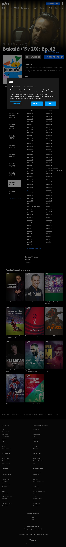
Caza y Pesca (36, 463)
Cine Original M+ (6, 431)
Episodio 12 (49, 228)
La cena (35, 431)
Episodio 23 (30, 214)
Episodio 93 (49, 119)
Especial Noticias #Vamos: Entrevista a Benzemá (32, 370)
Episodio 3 (29, 242)
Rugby (3, 491)
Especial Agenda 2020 (52, 168)
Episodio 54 (30, 173)
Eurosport (4, 498)
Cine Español (5, 434)
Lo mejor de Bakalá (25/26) (14, 115)
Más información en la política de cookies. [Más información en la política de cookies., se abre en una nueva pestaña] (28, 98)
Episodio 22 (49, 214)
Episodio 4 (48, 239)
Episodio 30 (49, 203)
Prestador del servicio (23, 534)
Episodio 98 (30, 113)
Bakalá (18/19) (12, 193)
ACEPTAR (50, 103)
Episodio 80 (30, 138)
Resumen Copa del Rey (31, 335)
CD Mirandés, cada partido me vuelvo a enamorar (14, 336)
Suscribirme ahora (53, 3)
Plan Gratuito (36, 488)
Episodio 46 (30, 184)
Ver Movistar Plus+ (37, 472)
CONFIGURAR (15, 103)
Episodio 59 (49, 165)
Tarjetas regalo (36, 500)
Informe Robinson (10, 302)
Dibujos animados (37, 458)
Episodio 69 (49, 151)
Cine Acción (5, 439)
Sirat (34, 436)
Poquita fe (35, 448)
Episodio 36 (30, 198)
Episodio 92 (30, 121)
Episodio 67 (49, 154)
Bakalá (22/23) (12, 155)
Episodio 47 (49, 181)
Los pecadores (36, 434)
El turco (35, 446)
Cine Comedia (5, 436)
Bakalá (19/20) (12, 183)
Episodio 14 (49, 225)
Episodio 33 (49, 201)
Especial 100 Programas (33, 206)
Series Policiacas (6, 453)
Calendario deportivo (39, 8)
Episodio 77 (49, 140)
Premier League (6, 479)
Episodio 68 (30, 154)
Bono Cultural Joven (37, 476)
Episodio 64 (30, 160)
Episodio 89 (49, 124)
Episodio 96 (30, 116)
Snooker (4, 500)
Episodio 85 (49, 130)
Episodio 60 (30, 165)
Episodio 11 (29, 231)
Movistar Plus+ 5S (37, 484)
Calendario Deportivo (7, 503)
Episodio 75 (49, 143)
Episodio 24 (49, 211)
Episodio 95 (49, 116)
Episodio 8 (48, 233)
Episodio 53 (49, 173)
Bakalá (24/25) (12, 137)
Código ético (36, 486)
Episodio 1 (29, 244)
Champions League (6, 474)
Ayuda (33, 518)
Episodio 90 (30, 124)
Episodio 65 (49, 157)
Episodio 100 (30, 110)
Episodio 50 (30, 179)
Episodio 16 (49, 222)
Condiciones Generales (38, 481)
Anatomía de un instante (38, 443)
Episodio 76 (30, 143)
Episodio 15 (29, 225)
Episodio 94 (30, 119)
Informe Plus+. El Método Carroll (53, 335)
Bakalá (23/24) (12, 146)
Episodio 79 (49, 138)
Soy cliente (33, 57)
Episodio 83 (49, 132)
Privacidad (39, 534)
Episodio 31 (29, 203)
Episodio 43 (49, 187)
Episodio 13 (29, 228)
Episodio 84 (30, 132)
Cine (10, 8)
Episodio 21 (29, 217)
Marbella (35, 451)
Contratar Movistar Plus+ (39, 491)
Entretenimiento (6, 463)
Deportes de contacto (7, 496)
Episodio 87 (49, 127)
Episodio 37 (49, 195)
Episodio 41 (48, 190)
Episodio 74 (30, 146)
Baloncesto (25, 8)
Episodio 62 (30, 162)
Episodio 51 (49, 176)
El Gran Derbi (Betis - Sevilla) (33, 403)
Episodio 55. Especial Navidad (54, 171)
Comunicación (36, 503)
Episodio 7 (29, 236)
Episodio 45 (49, 184)
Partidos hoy (5, 505)
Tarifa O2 (35, 496)
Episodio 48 (30, 181)
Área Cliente (36, 479)
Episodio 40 (30, 192)
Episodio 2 (48, 242)
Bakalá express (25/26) (12, 127)
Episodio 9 (29, 233)
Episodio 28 (49, 206)
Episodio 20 (49, 217)
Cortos (3, 441)
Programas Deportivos (38, 460)
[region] (33, 93)
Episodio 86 (30, 130)
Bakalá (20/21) (12, 174)
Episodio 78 (30, 140)
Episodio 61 (49, 162)
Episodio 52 (30, 176)
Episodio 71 (48, 149)
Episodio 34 (30, 201)
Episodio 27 (30, 209)
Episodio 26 (49, 209)
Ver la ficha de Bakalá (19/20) (35, 248)
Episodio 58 (30, 168)
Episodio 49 (49, 179)
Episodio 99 (49, 110)
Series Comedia (5, 455)
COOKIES (46, 534)
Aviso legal (32, 534)
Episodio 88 (30, 127)
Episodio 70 (30, 151)
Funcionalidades (37, 474)
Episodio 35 (49, 198)
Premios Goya (36, 455)
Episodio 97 (49, 113)
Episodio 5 (29, 239)
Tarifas (34, 493)
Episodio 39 (49, 192)
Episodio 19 (29, 220)
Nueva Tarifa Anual (37, 498)
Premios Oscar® (37, 453)
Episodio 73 (49, 146)
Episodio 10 (49, 231)
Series (4, 8)
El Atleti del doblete (11, 403)
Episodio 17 (29, 222)
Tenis (50, 8)
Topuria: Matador (6, 493)
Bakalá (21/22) (12, 165)
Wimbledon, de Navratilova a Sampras (52, 302)
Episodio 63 (49, 160)
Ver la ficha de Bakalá (15, 198)
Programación (36, 505)
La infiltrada (36, 439)
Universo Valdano (30, 302)
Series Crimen (5, 458)
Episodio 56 (30, 171)
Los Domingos (36, 429)
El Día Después (5, 481)
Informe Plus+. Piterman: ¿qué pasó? (14, 370)
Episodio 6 (48, 236)
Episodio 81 (49, 135)
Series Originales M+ (7, 448)
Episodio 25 (30, 211)
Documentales (60, 8)
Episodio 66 (30, 157)
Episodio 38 (30, 195)
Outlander (35, 441)
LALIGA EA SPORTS (6, 476)
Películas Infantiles (6, 443)
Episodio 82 (30, 135)
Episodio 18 (49, 220)
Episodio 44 (30, 187)
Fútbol (16, 8)
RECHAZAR (37, 103)
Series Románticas (6, 451)
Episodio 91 (49, 121)
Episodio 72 (30, 149)
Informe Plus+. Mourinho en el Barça (53, 370)
